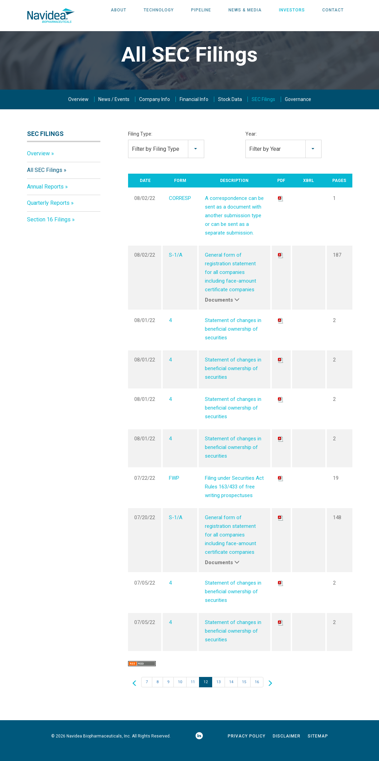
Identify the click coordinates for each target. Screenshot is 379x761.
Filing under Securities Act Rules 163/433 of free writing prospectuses (234, 497)
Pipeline (201, 15)
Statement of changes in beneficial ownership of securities (233, 339)
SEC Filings (263, 110)
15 (244, 692)
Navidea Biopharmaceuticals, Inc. (98, 746)
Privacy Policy (246, 747)
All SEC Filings (44, 180)
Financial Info (194, 110)
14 (231, 692)
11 (193, 692)
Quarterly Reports (48, 213)
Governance (298, 110)
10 (180, 692)
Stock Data (230, 110)
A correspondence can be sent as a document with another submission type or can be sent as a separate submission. (234, 226)
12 (206, 692)
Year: (251, 144)
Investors (292, 15)
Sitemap (318, 747)
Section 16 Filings (49, 230)
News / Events (113, 110)
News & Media (245, 15)
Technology (159, 15)
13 (218, 692)
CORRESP (180, 209)
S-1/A (175, 266)
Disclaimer (286, 747)
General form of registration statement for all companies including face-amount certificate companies (230, 283)
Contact (333, 15)
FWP (174, 489)
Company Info (154, 110)
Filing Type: (140, 144)
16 (257, 692)
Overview (78, 110)
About (118, 15)
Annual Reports (45, 197)
